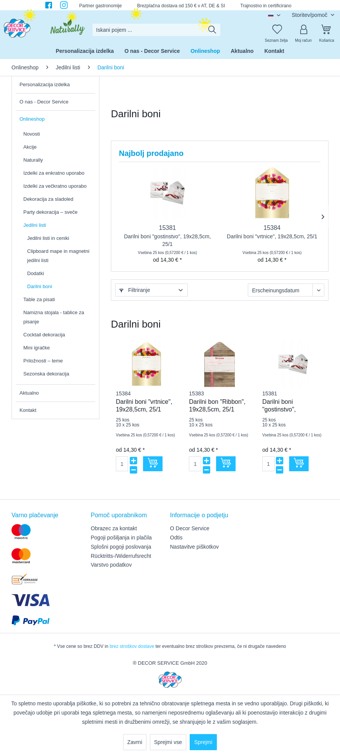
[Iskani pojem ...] (156, 30)
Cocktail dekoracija (44, 335)
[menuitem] (156, 30)
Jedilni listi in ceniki (48, 238)
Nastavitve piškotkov (194, 547)
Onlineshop (32, 119)
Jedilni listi (34, 225)
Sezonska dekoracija (46, 374)
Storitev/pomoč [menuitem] (310, 15)
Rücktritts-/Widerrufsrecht (121, 556)
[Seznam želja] (276, 30)
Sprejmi (203, 742)
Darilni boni (39, 286)
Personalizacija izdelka (45, 84)
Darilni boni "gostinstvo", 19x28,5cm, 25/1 (167, 240)
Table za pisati (39, 299)
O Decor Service (190, 528)
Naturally (33, 160)
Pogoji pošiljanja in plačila (121, 537)
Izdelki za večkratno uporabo (54, 186)
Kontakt (28, 410)
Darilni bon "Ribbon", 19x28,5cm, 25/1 (217, 405)
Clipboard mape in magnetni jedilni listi (58, 255)
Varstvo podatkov (111, 565)
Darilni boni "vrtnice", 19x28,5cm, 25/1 (272, 236)
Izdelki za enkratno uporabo (54, 173)
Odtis (176, 537)
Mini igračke (36, 348)
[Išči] (212, 30)
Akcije (30, 147)
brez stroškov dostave (131, 646)
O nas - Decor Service (44, 102)
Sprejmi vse (168, 742)
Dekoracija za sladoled (48, 199)
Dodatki (35, 273)
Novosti (31, 134)
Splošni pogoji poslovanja (121, 547)
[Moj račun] (303, 30)
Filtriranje (134, 290)
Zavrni (134, 742)
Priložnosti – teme (43, 361)
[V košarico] (153, 463)
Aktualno (29, 393)
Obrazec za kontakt (114, 528)
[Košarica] (326, 30)
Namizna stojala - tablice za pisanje (53, 317)
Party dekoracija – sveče (50, 212)
